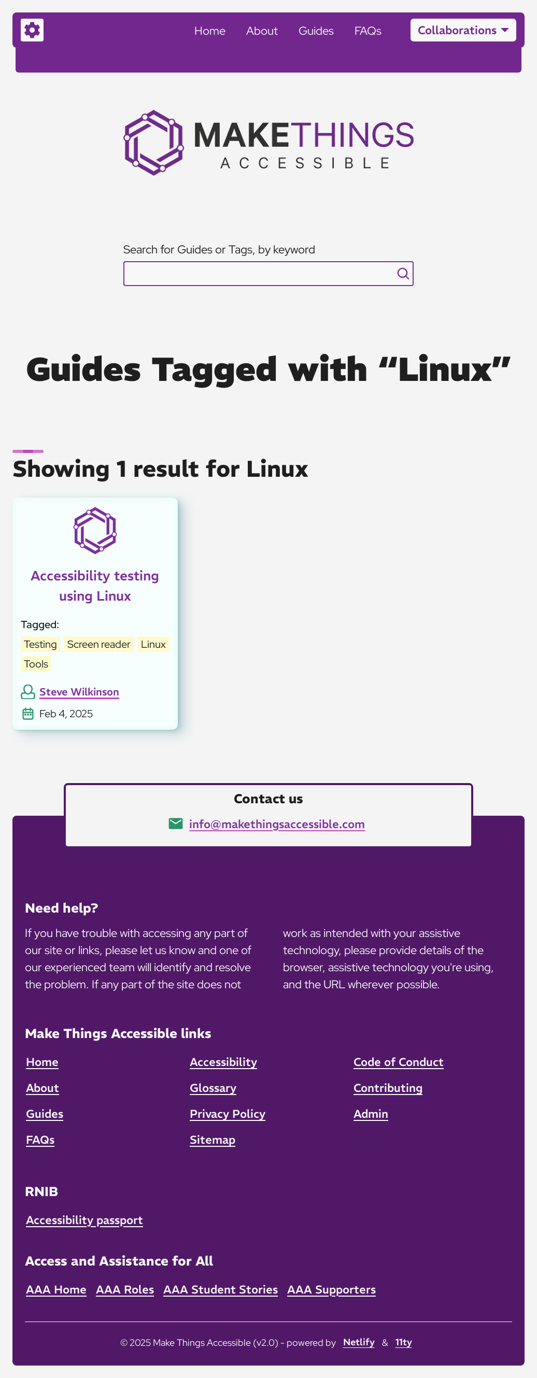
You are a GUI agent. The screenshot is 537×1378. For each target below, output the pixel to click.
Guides (316, 30)
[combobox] (268, 273)
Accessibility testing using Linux (95, 585)
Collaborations (457, 30)
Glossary (213, 1088)
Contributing (388, 1088)
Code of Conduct (399, 1062)
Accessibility (223, 1062)
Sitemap (212, 1139)
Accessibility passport (84, 1220)
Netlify (359, 1342)
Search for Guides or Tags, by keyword (219, 249)
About (262, 30)
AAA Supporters (331, 1289)
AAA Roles (125, 1289)
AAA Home (56, 1289)
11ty (403, 1342)
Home (209, 30)
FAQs (368, 30)
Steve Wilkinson (79, 691)
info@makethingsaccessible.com (277, 824)
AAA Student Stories (220, 1289)
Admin (371, 1113)
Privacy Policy (227, 1113)
